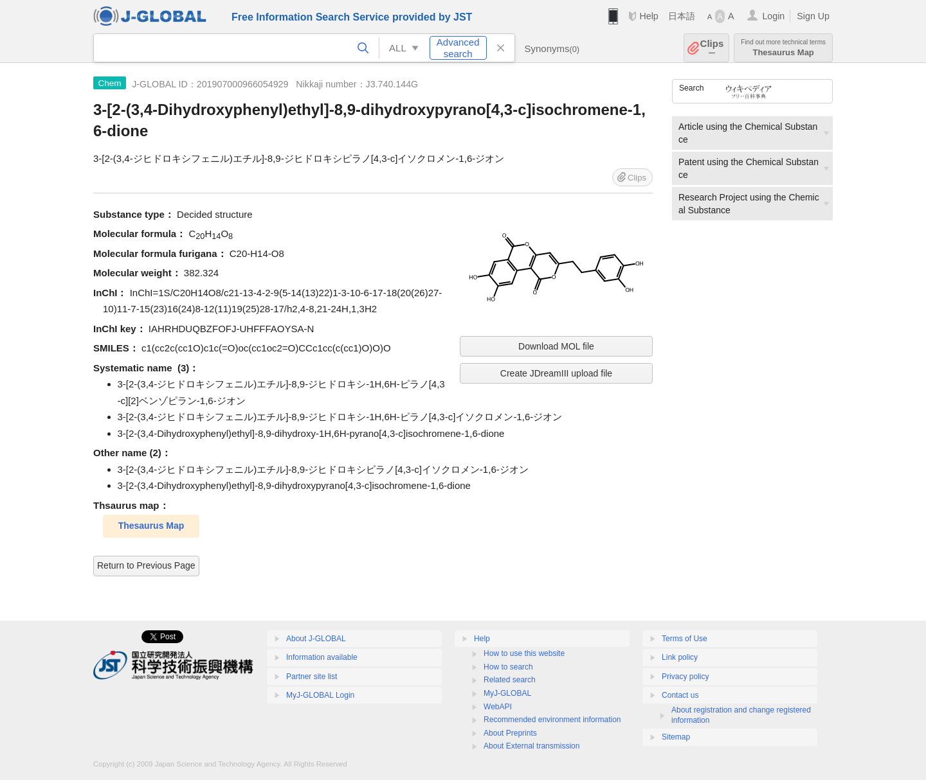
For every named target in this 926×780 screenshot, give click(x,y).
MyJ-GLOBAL (507, 693)
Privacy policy (685, 676)
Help (648, 16)
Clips (712, 48)
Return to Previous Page (146, 565)
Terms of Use (684, 638)
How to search (508, 666)
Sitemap (676, 736)
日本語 (681, 16)
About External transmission (531, 745)
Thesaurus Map (783, 48)
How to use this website (524, 653)
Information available (322, 657)
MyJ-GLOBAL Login (320, 695)
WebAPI (498, 706)
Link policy (680, 657)
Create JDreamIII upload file (556, 373)
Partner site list (311, 676)
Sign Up (813, 16)
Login (773, 16)
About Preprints (510, 733)
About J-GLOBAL (316, 638)
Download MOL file (556, 346)
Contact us (680, 695)
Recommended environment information (552, 719)
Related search (510, 679)
